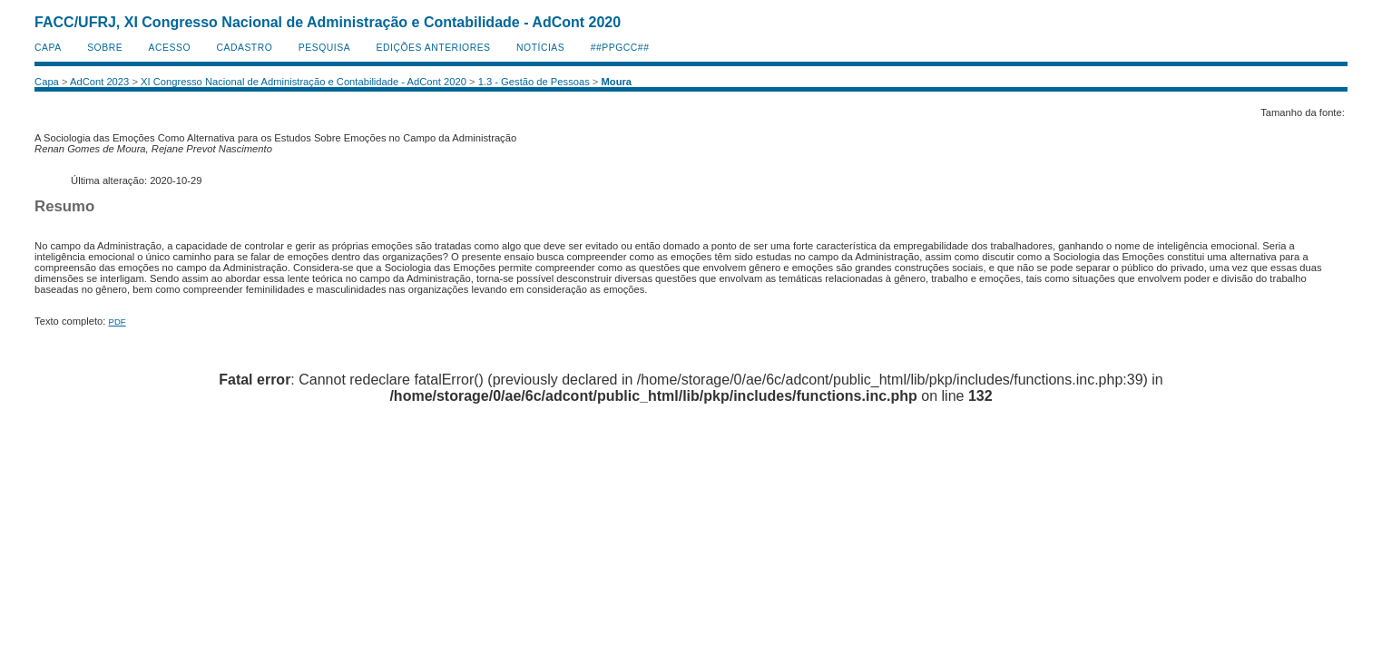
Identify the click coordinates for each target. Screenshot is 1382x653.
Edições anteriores (434, 48)
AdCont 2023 (99, 81)
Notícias (540, 48)
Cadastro (244, 48)
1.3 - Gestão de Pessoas (534, 81)
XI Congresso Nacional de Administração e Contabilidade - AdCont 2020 (303, 81)
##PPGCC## (620, 48)
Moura (617, 81)
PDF (117, 321)
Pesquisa (324, 48)
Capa (48, 48)
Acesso (170, 48)
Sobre (105, 48)
